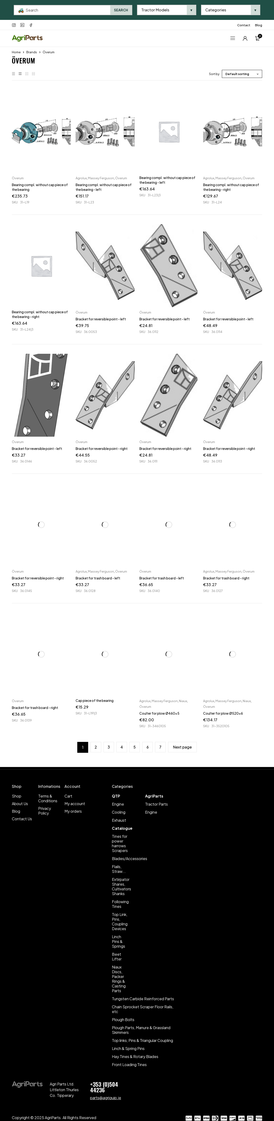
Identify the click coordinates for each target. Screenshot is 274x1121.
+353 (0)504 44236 (104, 1087)
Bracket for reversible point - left (101, 319)
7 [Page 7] (161, 747)
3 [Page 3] (108, 747)
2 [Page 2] (95, 747)
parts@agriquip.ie (105, 1097)
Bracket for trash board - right (226, 578)
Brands (31, 52)
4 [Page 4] (121, 747)
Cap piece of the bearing (95, 700)
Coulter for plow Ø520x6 (223, 713)
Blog (258, 25)
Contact (243, 25)
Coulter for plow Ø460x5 (159, 713)
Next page (183, 747)
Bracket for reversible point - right (102, 448)
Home (16, 52)
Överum (18, 178)
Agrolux (81, 178)
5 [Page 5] (135, 747)
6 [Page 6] (148, 747)
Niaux (183, 701)
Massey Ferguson (101, 178)
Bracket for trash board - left (98, 578)
